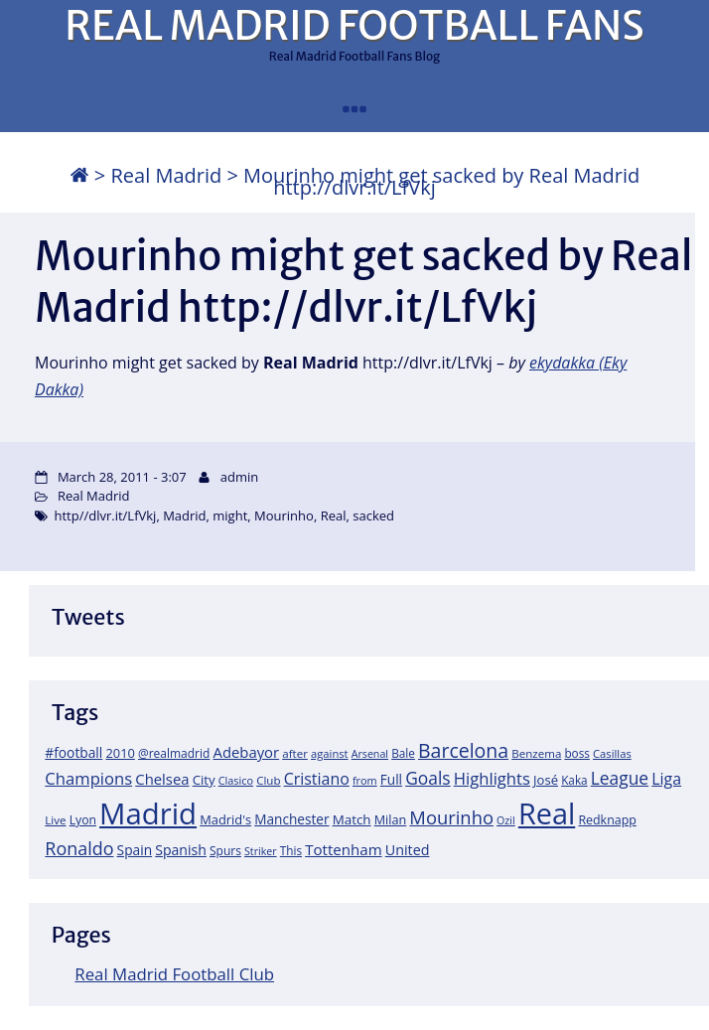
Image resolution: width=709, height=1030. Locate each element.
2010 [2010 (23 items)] (119, 753)
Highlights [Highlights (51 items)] (492, 778)
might (230, 515)
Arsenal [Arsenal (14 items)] (370, 754)
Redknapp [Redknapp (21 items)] (607, 819)
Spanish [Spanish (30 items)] (181, 849)
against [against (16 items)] (330, 753)
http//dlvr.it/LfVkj (105, 515)
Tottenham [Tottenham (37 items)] (343, 849)
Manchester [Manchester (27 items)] (291, 818)
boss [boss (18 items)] (577, 753)
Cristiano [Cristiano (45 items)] (317, 779)
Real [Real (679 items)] (546, 813)
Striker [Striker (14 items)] (260, 851)
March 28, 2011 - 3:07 (122, 477)
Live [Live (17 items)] (55, 819)
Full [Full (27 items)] (391, 779)
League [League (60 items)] (619, 778)
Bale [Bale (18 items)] (403, 753)
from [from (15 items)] (365, 780)
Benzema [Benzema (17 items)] (536, 753)
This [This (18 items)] (291, 850)
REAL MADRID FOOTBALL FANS (354, 26)
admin (239, 477)
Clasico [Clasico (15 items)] (235, 780)
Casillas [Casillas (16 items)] (612, 753)
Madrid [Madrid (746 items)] (148, 813)
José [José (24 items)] (545, 780)
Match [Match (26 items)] (352, 819)
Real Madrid (165, 175)
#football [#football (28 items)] (73, 752)
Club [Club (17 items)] (268, 780)
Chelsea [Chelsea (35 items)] (162, 779)
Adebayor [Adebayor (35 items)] (246, 752)
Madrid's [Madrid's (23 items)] (225, 819)
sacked (373, 515)
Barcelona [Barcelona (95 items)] (463, 750)
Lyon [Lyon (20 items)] (83, 819)
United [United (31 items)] (407, 849)
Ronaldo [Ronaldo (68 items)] (79, 848)
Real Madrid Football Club (174, 973)
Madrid (184, 515)
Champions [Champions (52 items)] (88, 778)
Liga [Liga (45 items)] (666, 779)
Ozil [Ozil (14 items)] (505, 820)
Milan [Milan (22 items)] (390, 819)
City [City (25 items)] (204, 780)
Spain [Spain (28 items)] (135, 849)
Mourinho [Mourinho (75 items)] (451, 817)
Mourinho (284, 515)
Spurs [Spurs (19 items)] (225, 850)
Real (334, 515)
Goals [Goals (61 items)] (427, 778)
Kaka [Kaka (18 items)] (574, 780)
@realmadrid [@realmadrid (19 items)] (174, 753)
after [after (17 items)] (295, 753)
